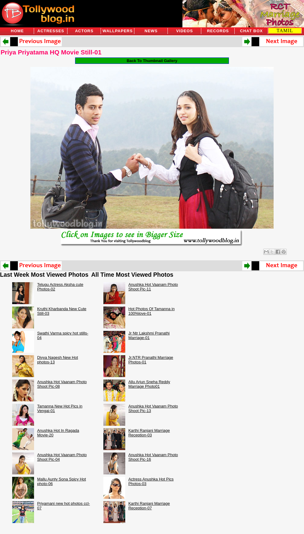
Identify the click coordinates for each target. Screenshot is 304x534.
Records (218, 31)
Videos (184, 31)
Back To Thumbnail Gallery (152, 60)
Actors (84, 31)
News (151, 31)
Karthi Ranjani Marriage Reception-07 (149, 505)
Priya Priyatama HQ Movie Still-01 (51, 52)
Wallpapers (117, 31)
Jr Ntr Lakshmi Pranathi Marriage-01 (149, 335)
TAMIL (285, 30)
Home (17, 31)
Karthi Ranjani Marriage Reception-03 (149, 432)
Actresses (50, 31)
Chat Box (251, 31)
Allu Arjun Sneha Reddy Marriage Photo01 (149, 384)
